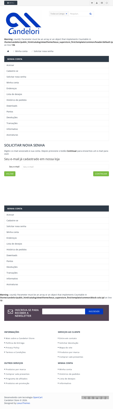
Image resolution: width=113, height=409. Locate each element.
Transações (12, 123)
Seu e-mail (14, 166)
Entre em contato (68, 338)
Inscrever (94, 311)
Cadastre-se (12, 71)
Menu (10, 3)
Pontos (10, 111)
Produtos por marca (69, 352)
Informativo (12, 129)
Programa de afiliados (16, 378)
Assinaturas (12, 134)
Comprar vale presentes (71, 357)
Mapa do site (65, 347)
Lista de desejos (14, 94)
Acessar (10, 65)
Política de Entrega (15, 343)
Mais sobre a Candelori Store (20, 338)
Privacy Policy (12, 347)
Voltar (10, 173)
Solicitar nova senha (43, 51)
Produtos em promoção (17, 383)
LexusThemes (23, 403)
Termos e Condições (16, 352)
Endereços (12, 88)
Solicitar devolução (68, 343)
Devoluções (12, 117)
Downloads (12, 105)
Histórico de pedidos (17, 100)
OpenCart (37, 397)
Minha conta (21, 51)
